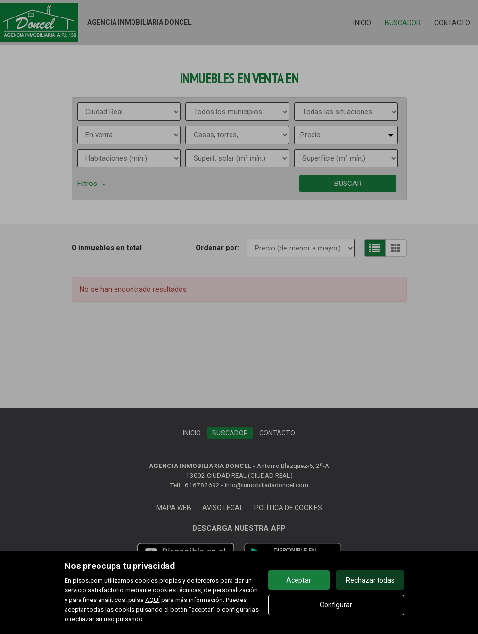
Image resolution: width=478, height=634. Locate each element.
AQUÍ (152, 599)
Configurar (336, 605)
